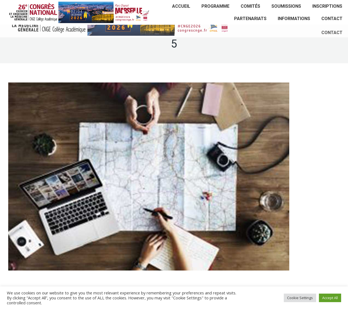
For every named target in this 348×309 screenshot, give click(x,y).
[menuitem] (181, 6)
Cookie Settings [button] (300, 297)
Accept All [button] (330, 297)
